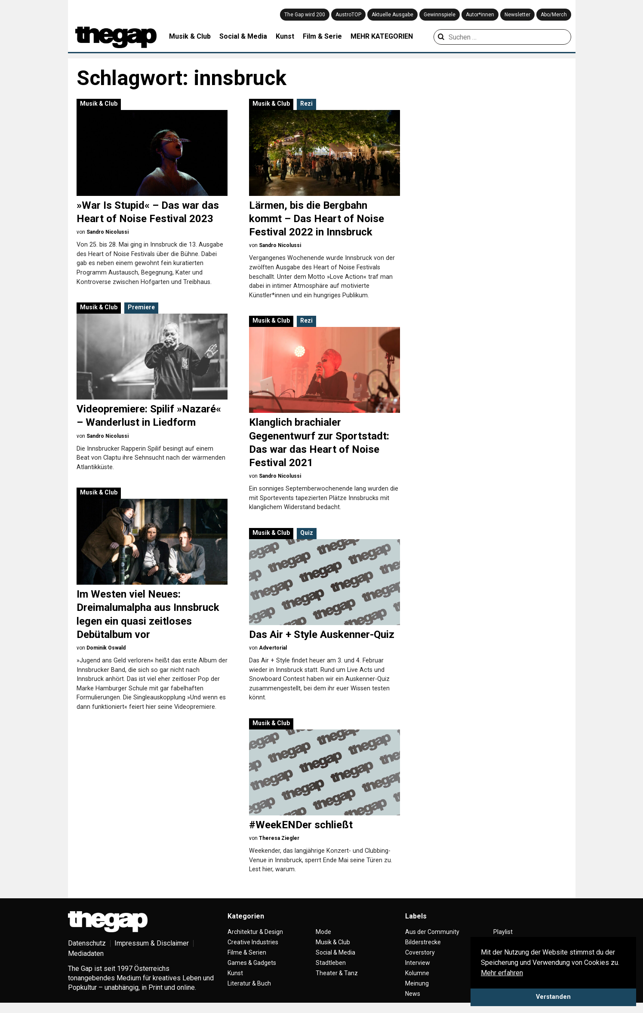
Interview (417, 962)
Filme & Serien (247, 952)
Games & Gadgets (252, 962)
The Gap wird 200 (304, 15)
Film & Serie (322, 36)
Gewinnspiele (439, 15)
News (412, 993)
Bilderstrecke (423, 942)
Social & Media (243, 36)
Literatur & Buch (249, 983)
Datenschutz (87, 943)
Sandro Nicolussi (107, 232)
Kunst (285, 36)
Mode (323, 931)
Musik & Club (190, 36)
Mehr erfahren (502, 973)
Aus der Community (432, 931)
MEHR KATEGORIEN (382, 36)
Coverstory (420, 952)
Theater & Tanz (337, 973)
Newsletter (517, 15)
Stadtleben (331, 962)
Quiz (306, 532)
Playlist (503, 931)
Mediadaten (86, 953)
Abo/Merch (554, 15)
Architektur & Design (255, 931)
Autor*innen (480, 15)
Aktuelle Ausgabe (392, 15)
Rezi (306, 103)
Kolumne (417, 973)
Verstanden (553, 997)
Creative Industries (253, 942)
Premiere (141, 307)
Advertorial (273, 648)
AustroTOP (348, 15)
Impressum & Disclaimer (151, 943)
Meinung (417, 983)
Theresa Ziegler (279, 838)
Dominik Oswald (106, 648)
